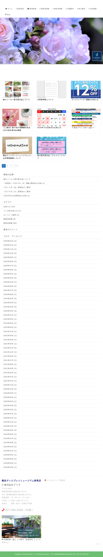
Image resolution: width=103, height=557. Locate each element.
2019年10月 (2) (10, 426)
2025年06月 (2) (10, 270)
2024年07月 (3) (10, 290)
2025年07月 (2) (10, 266)
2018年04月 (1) (10, 463)
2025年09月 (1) (10, 257)
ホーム (9, 9)
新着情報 (31, 9)
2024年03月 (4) (10, 307)
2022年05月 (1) (10, 344)
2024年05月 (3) (10, 298)
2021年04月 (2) (10, 373)
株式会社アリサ (31, 554)
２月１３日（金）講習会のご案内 (17, 187)
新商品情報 (44, 9)
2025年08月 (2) (10, 261)
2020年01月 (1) (10, 418)
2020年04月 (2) (10, 405)
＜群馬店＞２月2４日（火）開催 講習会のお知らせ (24, 183)
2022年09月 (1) (10, 335)
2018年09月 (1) (10, 455)
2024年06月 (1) (10, 294)
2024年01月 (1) (10, 315)
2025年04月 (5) (10, 278)
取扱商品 (20, 9)
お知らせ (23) (9, 207)
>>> (16, 166)
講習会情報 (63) (10, 223)
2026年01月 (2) (10, 245)
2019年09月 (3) (10, 430)
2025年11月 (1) (10, 249)
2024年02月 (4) (10, 311)
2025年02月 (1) (10, 282)
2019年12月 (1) (10, 422)
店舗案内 (70, 9)
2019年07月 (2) (10, 438)
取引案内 (81, 9)
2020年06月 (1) (10, 397)
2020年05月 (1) (10, 401)
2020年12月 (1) (10, 385)
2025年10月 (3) (10, 253)
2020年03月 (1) (10, 410)
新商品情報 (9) (10, 219)
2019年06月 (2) (10, 442)
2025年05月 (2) (10, 274)
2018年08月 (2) (10, 459)
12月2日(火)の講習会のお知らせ (17, 196)
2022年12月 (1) (10, 331)
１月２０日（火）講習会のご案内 (17, 191)
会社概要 (93, 9)
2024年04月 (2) (10, 303)
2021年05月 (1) (10, 368)
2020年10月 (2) (10, 389)
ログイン (98, 544)
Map (7, 14)
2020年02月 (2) (10, 414)
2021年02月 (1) (10, 377)
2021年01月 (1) (10, 381)
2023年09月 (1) (10, 319)
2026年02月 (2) (10, 241)
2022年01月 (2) (10, 348)
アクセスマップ (53, 480)
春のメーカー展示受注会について (17, 179)
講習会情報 (58, 9)
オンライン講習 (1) (11, 215)
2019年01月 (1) (10, 451)
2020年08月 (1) (10, 393)
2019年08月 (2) (10, 434)
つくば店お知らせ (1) (12, 211)
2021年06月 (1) (10, 364)
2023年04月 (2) (10, 327)
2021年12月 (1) (10, 352)
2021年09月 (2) (10, 356)
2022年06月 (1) (10, 340)
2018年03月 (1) (10, 467)
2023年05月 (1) (10, 323)
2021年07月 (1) (10, 360)
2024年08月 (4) (10, 286)
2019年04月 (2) (10, 447)
